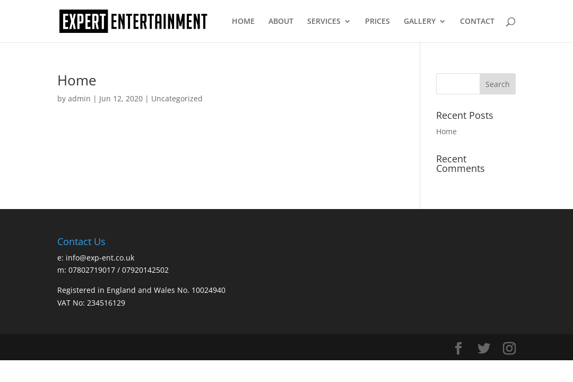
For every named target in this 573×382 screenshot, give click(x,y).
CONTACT (477, 22)
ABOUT (280, 22)
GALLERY (420, 22)
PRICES (377, 22)
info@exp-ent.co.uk (100, 258)
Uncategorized (177, 98)
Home (77, 80)
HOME (243, 22)
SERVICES (324, 22)
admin (79, 98)
